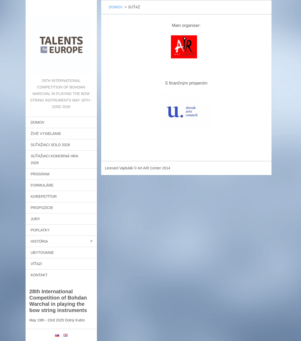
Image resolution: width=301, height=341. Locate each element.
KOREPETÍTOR (44, 196)
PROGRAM (40, 174)
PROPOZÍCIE (42, 208)
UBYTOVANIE (42, 252)
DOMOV (38, 122)
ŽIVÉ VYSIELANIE (46, 133)
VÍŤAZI (36, 264)
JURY (35, 219)
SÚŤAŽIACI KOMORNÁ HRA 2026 (54, 159)
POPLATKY (40, 230)
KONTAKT (39, 275)
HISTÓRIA (39, 241)
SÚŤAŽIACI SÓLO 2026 (50, 145)
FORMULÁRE (42, 185)
